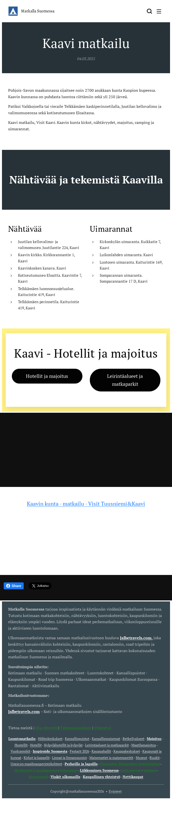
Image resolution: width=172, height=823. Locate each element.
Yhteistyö (102, 727)
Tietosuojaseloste (75, 727)
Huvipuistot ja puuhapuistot (36, 770)
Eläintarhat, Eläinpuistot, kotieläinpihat (130, 763)
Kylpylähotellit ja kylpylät (63, 744)
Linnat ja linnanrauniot (69, 757)
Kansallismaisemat (106, 738)
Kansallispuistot (77, 738)
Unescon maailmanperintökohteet (36, 763)
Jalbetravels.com (24, 711)
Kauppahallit (101, 751)
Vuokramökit (20, 751)
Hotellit (36, 744)
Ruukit (155, 757)
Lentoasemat (131, 770)
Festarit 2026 (79, 751)
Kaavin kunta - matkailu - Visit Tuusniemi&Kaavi (86, 503)
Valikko (159, 11)
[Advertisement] (86, 449)
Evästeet (115, 791)
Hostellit (21, 744)
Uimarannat (68, 770)
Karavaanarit (38, 776)
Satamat (149, 770)
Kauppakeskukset (127, 751)
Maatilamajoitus (143, 744)
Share (13, 586)
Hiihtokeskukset (50, 738)
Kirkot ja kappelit (37, 757)
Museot (141, 757)
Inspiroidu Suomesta (50, 751)
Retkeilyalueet (133, 738)
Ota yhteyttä (45, 727)
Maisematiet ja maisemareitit (111, 757)
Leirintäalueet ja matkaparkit (107, 744)
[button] (149, 11)
